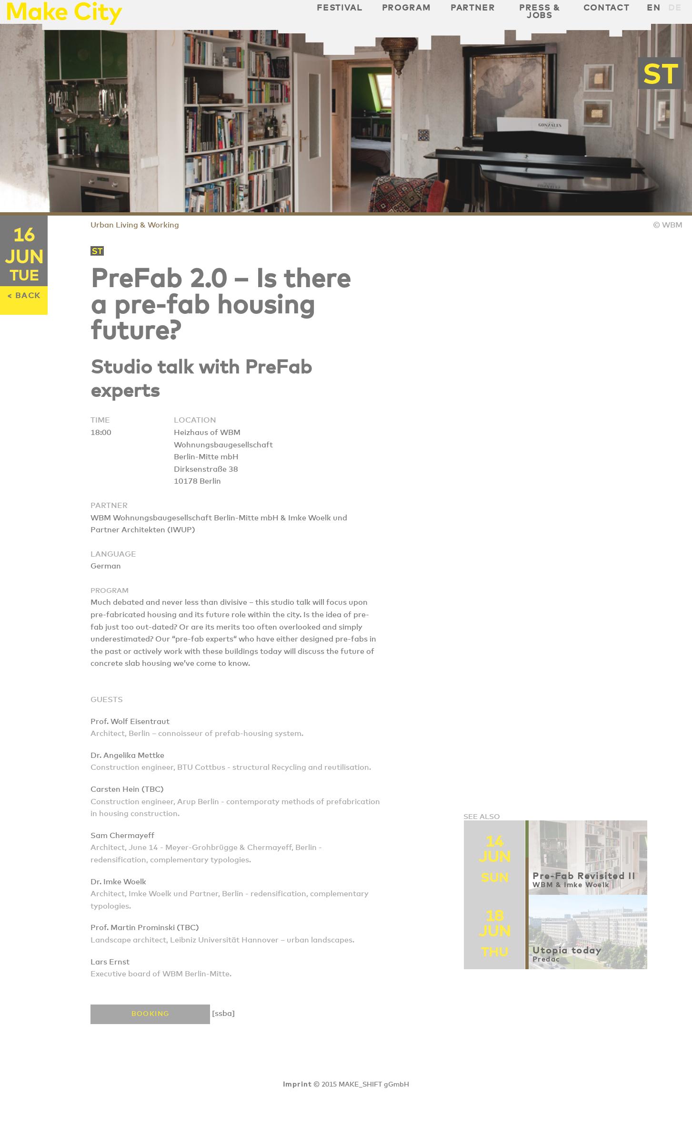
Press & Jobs (539, 12)
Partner (473, 8)
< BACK (23, 296)
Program (406, 8)
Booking (150, 1014)
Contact (606, 8)
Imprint (297, 1084)
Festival (339, 8)
